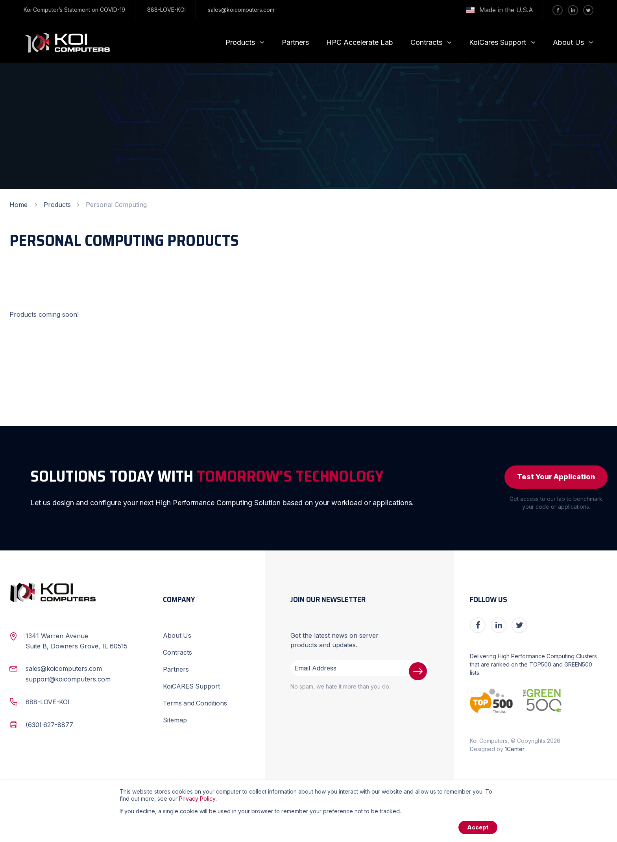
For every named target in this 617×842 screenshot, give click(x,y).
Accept (478, 827)
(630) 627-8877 (50, 724)
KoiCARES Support (191, 685)
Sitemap (175, 718)
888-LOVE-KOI (166, 9)
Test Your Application (556, 477)
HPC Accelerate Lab (359, 42)
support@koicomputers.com (68, 679)
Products (240, 42)
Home (18, 205)
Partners (295, 42)
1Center (515, 749)
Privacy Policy (197, 798)
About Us (568, 42)
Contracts (426, 42)
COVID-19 (112, 9)
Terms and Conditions (195, 701)
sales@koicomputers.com (241, 9)
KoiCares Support (497, 42)
